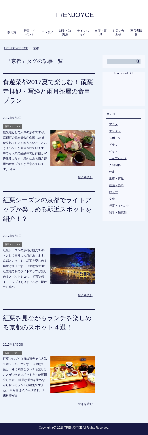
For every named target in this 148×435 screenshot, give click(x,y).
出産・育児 (101, 32)
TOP (16, 48)
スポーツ (115, 137)
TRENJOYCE (74, 15)
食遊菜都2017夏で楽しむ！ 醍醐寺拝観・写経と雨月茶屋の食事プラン (48, 91)
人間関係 (115, 165)
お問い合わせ (118, 32)
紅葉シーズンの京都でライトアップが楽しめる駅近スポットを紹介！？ (47, 209)
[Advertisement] (124, 93)
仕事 (112, 171)
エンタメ (47, 32)
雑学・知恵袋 (65, 32)
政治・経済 (116, 185)
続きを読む (85, 177)
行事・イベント (29, 32)
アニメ (113, 124)
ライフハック (83, 32)
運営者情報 (136, 32)
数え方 (11, 32)
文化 (112, 198)
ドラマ (113, 144)
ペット (113, 151)
